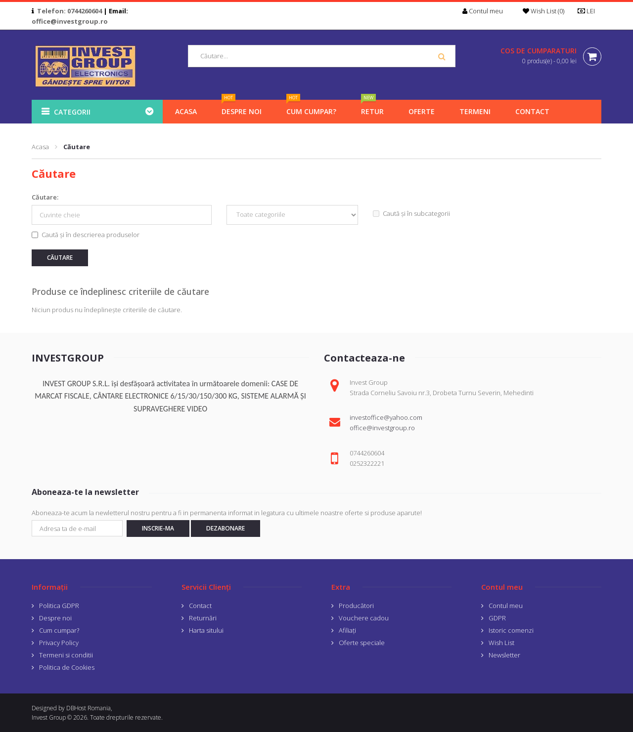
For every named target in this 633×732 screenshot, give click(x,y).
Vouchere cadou (364, 617)
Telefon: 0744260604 (69, 10)
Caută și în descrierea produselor (85, 234)
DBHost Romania (88, 708)
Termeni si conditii (66, 655)
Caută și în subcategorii (411, 213)
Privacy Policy (59, 642)
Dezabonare (225, 528)
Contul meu (506, 605)
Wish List (501, 642)
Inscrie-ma (158, 528)
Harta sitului (206, 630)
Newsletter (504, 655)
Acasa (40, 146)
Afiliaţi (347, 630)
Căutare (76, 146)
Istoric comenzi (511, 630)
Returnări (203, 617)
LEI (589, 10)
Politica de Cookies (66, 667)
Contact (200, 605)
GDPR (497, 617)
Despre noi (55, 617)
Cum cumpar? (59, 630)
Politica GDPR (59, 605)
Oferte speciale (362, 642)
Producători (356, 605)
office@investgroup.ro (70, 21)
